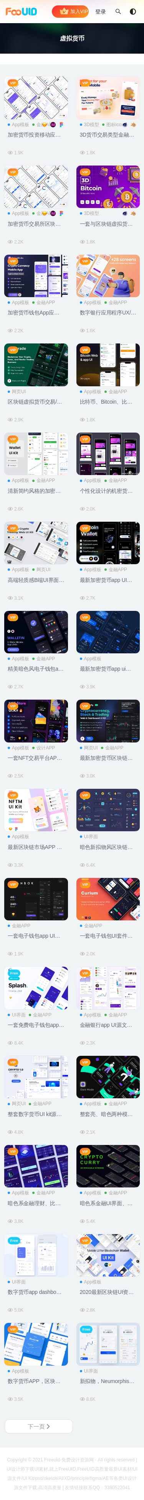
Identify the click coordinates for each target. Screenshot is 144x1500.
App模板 (18, 124)
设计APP (43, 748)
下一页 (39, 1426)
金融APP (43, 302)
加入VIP (74, 11)
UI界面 (89, 836)
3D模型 (89, 124)
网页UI (17, 391)
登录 (100, 11)
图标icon (113, 124)
